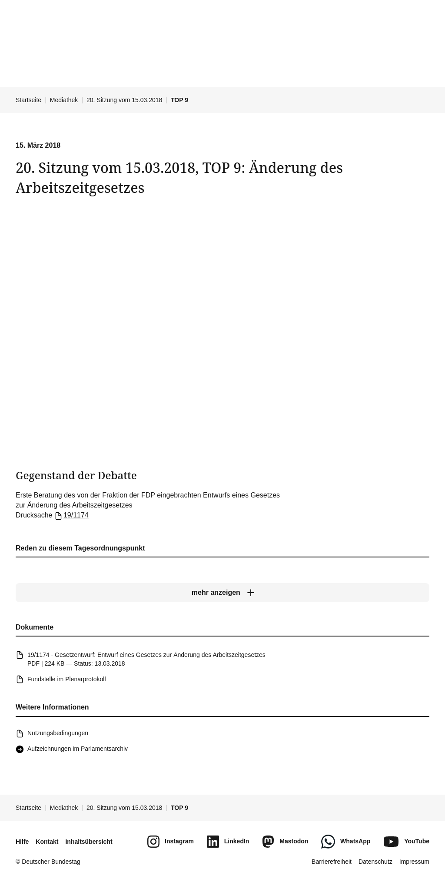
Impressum (414, 861)
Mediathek (64, 99)
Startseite (28, 99)
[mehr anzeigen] (222, 592)
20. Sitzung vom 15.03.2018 (124, 99)
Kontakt (47, 841)
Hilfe (22, 841)
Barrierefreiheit (332, 861)
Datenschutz (375, 861)
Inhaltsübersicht (88, 841)
